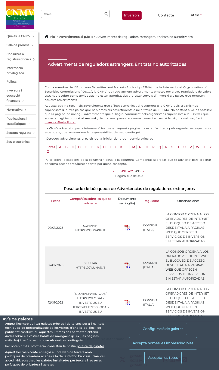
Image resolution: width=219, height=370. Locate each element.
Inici (52, 37)
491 (123, 171)
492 (130, 171)
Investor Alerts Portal (60, 122)
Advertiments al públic (76, 37)
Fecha (55, 201)
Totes (51, 147)
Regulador (151, 201)
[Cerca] (106, 14)
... (118, 171)
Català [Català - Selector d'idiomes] (193, 15)
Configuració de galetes (163, 329)
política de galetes (90, 346)
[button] (20, 36)
